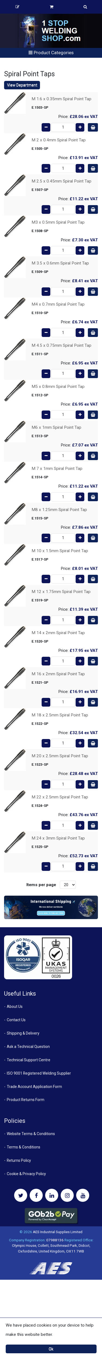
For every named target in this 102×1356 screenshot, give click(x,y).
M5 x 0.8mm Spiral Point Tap (58, 386)
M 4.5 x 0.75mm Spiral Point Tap (61, 345)
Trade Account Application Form (34, 1086)
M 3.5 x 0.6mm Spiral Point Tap (60, 263)
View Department (22, 85)
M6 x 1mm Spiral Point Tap (56, 427)
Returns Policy (19, 1160)
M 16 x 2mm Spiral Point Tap (58, 673)
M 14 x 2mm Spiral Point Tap (58, 632)
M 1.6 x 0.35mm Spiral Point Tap (61, 98)
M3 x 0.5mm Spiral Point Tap (58, 222)
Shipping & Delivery (23, 1033)
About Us (15, 1006)
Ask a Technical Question (28, 1046)
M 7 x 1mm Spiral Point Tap (57, 468)
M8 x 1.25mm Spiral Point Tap (59, 509)
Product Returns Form (25, 1099)
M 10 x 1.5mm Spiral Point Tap (60, 550)
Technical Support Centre (28, 1060)
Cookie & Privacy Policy (26, 1174)
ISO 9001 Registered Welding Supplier (39, 1073)
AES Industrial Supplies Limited (57, 1232)
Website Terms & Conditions (31, 1134)
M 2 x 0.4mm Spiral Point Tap (59, 140)
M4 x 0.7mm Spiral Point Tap (58, 304)
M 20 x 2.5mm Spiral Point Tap (60, 755)
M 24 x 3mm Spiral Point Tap (58, 838)
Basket (51, 7)
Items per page (41, 884)
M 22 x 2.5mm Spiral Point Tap (60, 797)
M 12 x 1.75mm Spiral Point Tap (61, 591)
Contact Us (16, 1020)
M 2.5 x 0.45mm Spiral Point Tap (61, 181)
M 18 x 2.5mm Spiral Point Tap (60, 715)
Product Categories (51, 52)
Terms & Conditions (23, 1147)
